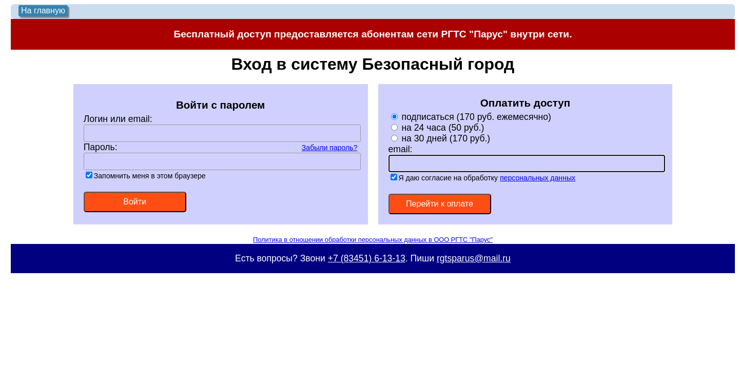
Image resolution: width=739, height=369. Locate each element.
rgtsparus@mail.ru (474, 258)
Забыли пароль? (330, 148)
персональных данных (537, 178)
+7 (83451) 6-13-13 (366, 258)
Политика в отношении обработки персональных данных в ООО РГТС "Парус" (373, 239)
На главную (43, 10)
